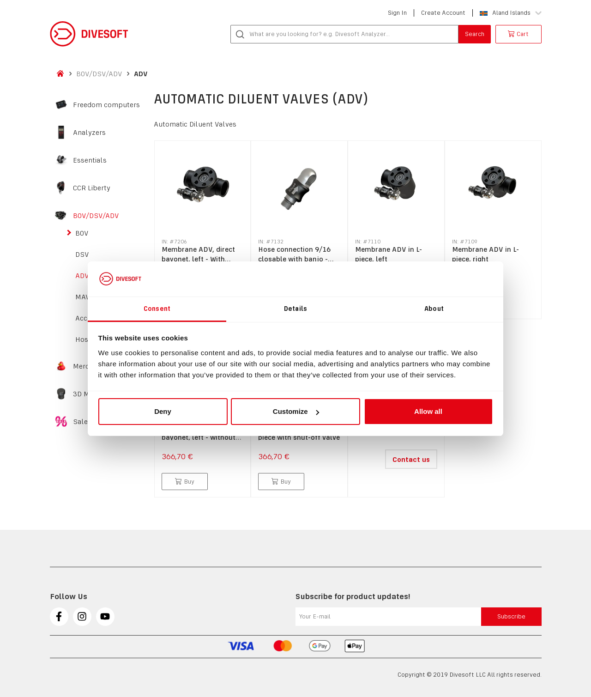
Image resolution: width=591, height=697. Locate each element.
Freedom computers (106, 105)
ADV (141, 74)
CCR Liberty (91, 188)
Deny (162, 411)
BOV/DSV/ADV (99, 74)
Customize (296, 411)
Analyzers (89, 132)
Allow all (428, 411)
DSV (82, 254)
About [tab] (434, 308)
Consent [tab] (157, 308)
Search (474, 33)
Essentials (90, 160)
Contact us (411, 459)
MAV (82, 297)
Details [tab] (295, 308)
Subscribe (511, 616)
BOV (82, 233)
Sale (80, 421)
